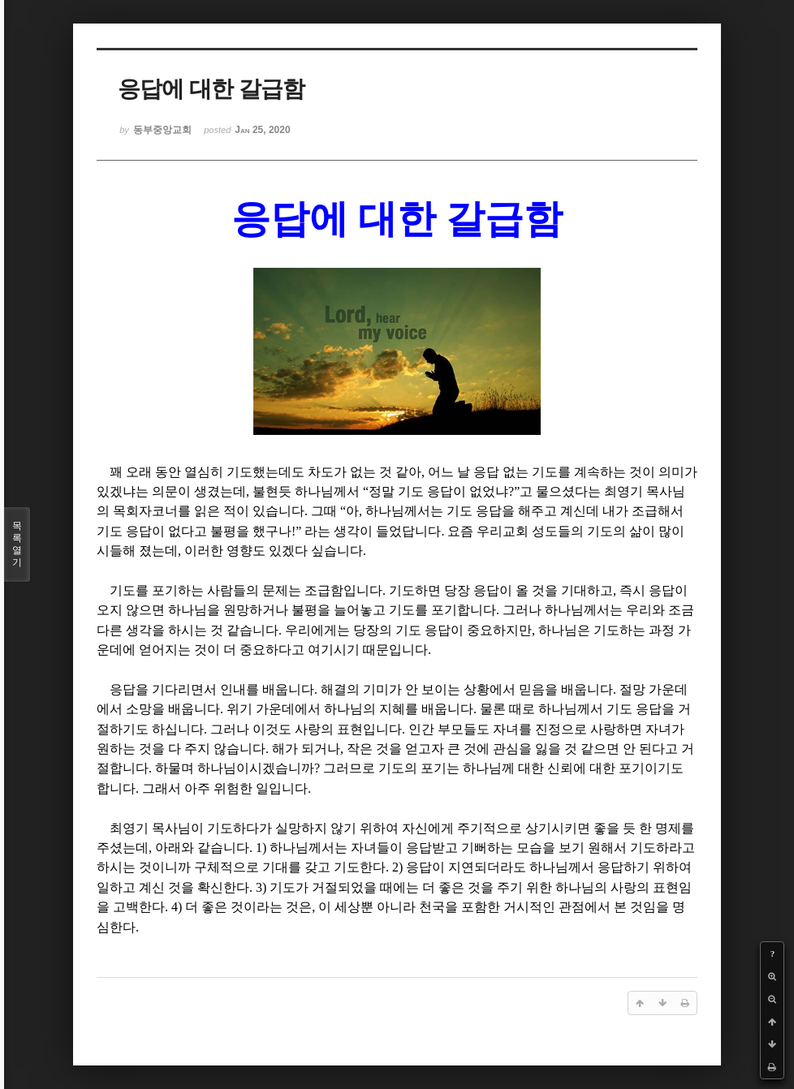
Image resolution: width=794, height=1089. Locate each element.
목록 (17, 544)
